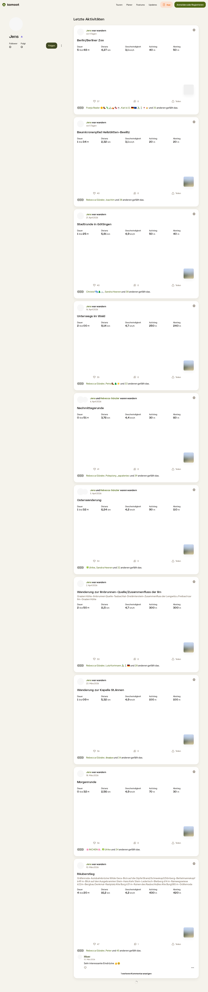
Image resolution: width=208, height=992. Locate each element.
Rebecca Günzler (95, 199)
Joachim (110, 199)
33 (126, 383)
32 (118, 567)
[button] (119, 4)
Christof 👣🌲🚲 (95, 291)
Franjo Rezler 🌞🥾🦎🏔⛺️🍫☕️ (103, 107)
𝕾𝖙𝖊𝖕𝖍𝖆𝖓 (109, 757)
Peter (109, 950)
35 (154, 107)
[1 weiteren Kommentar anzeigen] (136, 973)
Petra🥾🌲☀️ (113, 383)
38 (120, 199)
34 (119, 757)
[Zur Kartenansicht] (189, 90)
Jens (14, 37)
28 (136, 665)
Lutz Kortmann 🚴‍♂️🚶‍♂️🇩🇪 (118, 665)
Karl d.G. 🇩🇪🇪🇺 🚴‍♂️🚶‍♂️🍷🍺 (134, 107)
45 (117, 950)
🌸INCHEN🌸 (93, 849)
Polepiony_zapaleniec (118, 475)
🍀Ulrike (90, 567)
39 (136, 475)
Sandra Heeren (113, 291)
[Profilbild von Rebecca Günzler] (85, 400)
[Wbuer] (87, 956)
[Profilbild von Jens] (16, 24)
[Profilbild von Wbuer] (80, 957)
